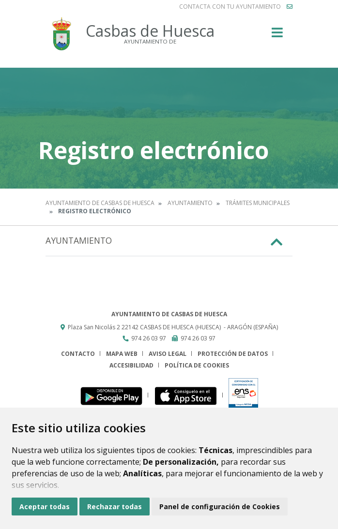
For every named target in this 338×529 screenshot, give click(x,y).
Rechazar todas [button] (114, 506)
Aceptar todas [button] (44, 506)
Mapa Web (122, 354)
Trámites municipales (258, 203)
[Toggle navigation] (277, 35)
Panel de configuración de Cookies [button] (219, 506)
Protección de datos (233, 354)
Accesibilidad (131, 365)
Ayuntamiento (190, 203)
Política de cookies (197, 365)
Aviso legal (167, 354)
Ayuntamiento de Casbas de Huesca (100, 203)
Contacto (78, 354)
